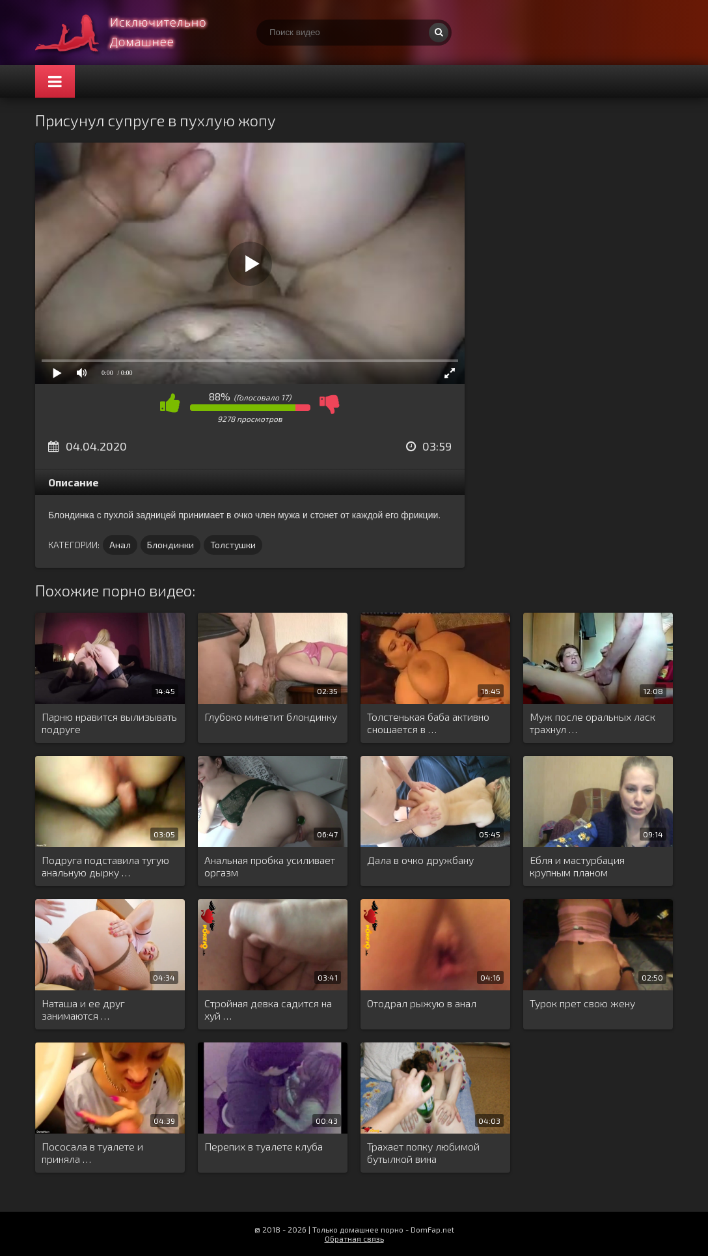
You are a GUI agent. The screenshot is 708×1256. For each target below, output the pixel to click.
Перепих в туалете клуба (263, 1146)
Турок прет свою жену (582, 1003)
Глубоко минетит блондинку (270, 716)
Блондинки (170, 544)
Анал (120, 544)
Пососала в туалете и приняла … (92, 1152)
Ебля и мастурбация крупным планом (577, 866)
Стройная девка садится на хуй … (268, 1009)
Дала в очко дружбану (420, 860)
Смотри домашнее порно (132, 32)
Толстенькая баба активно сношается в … (428, 722)
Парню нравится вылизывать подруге (109, 722)
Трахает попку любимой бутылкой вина (423, 1152)
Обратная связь (354, 1238)
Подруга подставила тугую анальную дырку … (105, 866)
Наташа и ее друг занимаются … (83, 1009)
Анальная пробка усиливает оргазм (269, 866)
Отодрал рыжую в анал (421, 1003)
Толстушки (233, 544)
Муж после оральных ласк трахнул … (592, 722)
